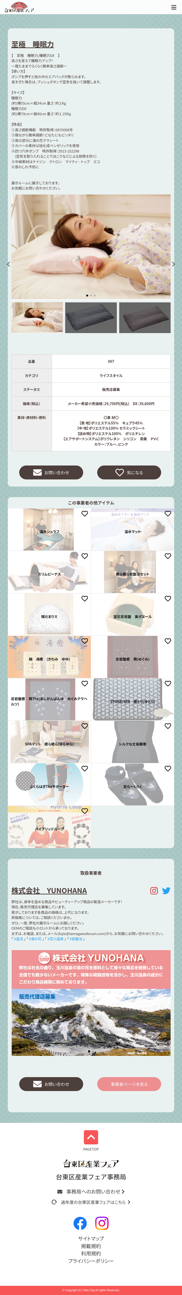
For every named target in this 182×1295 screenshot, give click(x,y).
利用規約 (91, 1253)
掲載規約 (91, 1245)
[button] (9, 264)
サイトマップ (91, 1238)
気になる (129, 472)
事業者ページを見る (129, 1084)
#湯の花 (35, 938)
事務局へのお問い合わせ (90, 1191)
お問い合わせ (51, 472)
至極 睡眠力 (32, 44)
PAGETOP (91, 1141)
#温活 (18, 938)
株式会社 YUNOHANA (49, 890)
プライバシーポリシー (91, 1260)
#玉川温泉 (55, 938)
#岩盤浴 (76, 938)
